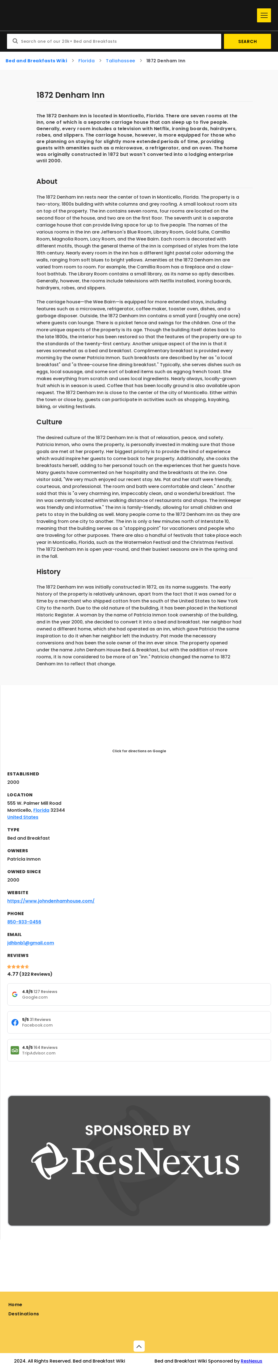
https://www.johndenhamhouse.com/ (51, 901)
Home (15, 1304)
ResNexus (251, 1361)
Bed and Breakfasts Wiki (36, 61)
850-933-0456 (24, 922)
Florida (86, 61)
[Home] (130, 15)
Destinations (23, 1314)
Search (247, 41)
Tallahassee (120, 61)
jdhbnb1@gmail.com (30, 943)
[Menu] (264, 15)
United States (22, 817)
